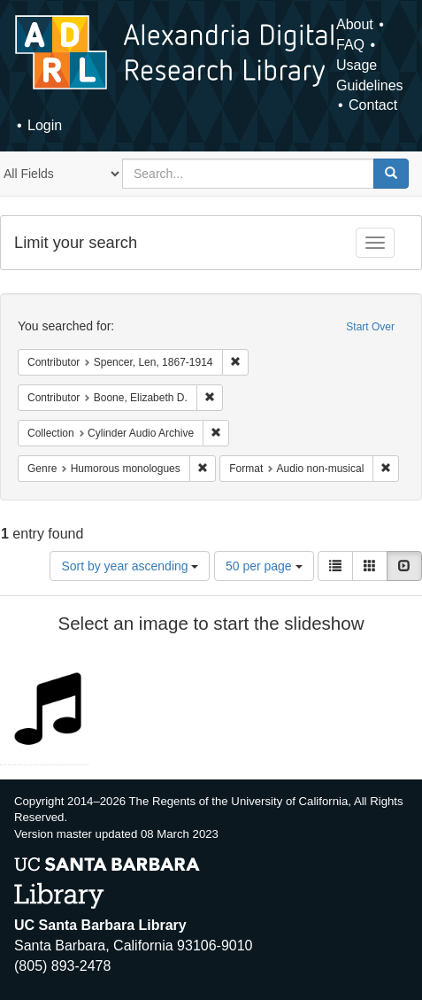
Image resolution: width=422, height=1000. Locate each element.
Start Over (370, 327)
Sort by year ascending (129, 566)
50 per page (264, 566)
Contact (373, 104)
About (354, 24)
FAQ (350, 44)
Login (44, 125)
